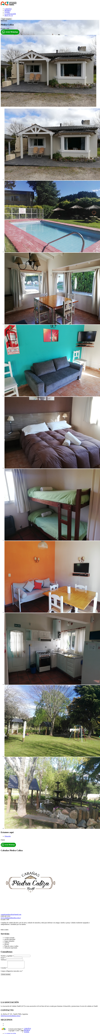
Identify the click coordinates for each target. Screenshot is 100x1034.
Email (3, 958)
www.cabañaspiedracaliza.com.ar (11, 918)
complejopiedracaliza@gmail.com (11, 914)
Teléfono (3, 960)
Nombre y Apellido (7, 956)
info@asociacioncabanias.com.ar (10, 1017)
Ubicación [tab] (7, 836)
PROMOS (7, 10)
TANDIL (7, 12)
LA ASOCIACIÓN (10, 14)
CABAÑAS (8, 9)
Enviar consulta (5, 975)
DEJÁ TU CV (8, 15)
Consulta (4, 969)
